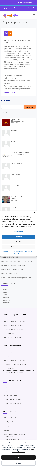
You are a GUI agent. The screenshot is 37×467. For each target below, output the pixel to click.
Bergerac (6, 300)
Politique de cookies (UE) (12, 439)
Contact (6, 430)
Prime (16, 89)
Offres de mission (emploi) (12, 418)
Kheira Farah (14, 208)
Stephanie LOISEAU (16, 186)
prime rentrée (24, 89)
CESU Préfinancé (9, 333)
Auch (5, 295)
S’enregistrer (31, 8)
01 (6, 33)
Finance (29, 86)
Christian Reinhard (16, 163)
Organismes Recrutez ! (11, 395)
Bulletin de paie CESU (9, 274)
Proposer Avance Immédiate (13, 391)
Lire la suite (9, 92)
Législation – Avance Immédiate (13, 265)
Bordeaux (6, 303)
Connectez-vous (20, 8)
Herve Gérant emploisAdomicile (20, 152)
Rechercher (5, 101)
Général (7, 83)
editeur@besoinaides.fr (25, 3)
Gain (5, 89)
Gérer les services (18, 231)
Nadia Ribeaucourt (16, 197)
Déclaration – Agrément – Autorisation (16, 364)
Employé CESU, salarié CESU (12, 337)
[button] (34, 213)
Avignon (6, 297)
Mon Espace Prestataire (11, 422)
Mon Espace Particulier (11, 426)
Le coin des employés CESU (12, 399)
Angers (6, 292)
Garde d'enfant (24, 81)
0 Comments (11, 78)
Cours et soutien (13, 81)
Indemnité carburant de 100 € (12, 269)
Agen (5, 289)
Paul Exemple (15, 130)
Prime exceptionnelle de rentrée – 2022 (18, 41)
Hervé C (13, 141)
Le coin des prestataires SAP (12, 352)
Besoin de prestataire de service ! (14, 321)
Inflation (11, 89)
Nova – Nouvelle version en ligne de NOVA (16, 278)
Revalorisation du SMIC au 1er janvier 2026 (16, 261)
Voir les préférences (18, 247)
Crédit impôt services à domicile (14, 329)
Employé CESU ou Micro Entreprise (14, 356)
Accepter (18, 237)
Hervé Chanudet (16, 119)
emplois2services (15, 75)
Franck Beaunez (15, 174)
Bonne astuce (20, 86)
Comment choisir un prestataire (14, 325)
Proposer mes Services (11, 387)
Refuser (18, 242)
